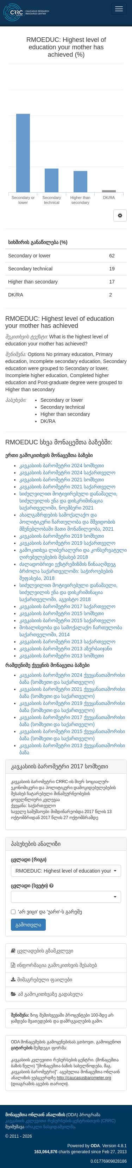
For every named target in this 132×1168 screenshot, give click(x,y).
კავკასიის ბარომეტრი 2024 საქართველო (67, 472)
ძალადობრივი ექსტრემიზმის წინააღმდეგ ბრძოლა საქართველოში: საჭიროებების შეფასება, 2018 (67, 571)
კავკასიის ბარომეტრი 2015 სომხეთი (61, 613)
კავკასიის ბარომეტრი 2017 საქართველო (67, 606)
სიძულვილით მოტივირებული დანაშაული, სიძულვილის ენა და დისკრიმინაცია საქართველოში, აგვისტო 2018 (68, 592)
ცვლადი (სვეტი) (29, 885)
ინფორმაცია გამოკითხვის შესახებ (54, 965)
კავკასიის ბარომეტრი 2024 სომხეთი (61, 465)
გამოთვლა (28, 924)
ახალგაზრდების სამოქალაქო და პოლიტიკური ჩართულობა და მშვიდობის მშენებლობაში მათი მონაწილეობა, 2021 (67, 522)
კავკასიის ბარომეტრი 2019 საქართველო (67, 543)
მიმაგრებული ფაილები (41, 979)
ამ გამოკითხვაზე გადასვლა (47, 994)
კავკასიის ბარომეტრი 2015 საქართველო (67, 620)
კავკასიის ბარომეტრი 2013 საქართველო (67, 641)
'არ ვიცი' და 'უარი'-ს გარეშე (46, 911)
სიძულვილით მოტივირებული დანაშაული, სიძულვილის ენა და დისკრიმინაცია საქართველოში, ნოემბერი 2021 (68, 501)
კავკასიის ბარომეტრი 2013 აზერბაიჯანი (65, 648)
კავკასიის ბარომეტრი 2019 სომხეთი (61, 536)
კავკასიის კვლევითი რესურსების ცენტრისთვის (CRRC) (60, 1120)
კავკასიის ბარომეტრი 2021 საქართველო (67, 486)
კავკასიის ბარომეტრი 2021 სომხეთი (61, 479)
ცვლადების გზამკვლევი (42, 951)
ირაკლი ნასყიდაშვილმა (49, 1126)
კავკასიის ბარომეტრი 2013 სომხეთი (61, 655)
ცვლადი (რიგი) (28, 859)
